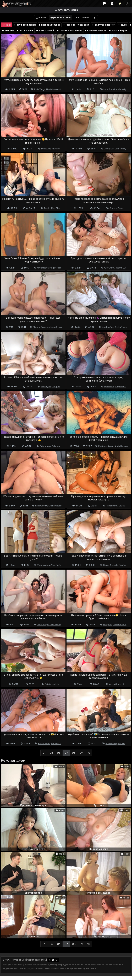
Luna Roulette (110, 89)
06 (58, 752)
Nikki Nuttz (56, 565)
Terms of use (18, 960)
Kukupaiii (56, 386)
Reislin (47, 208)
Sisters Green (117, 208)
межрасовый (45, 30)
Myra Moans (42, 267)
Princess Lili (111, 743)
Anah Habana (121, 446)
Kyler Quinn (109, 267)
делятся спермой (103, 25)
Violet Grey (55, 624)
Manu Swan (56, 327)
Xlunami (56, 148)
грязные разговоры (69, 30)
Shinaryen (46, 386)
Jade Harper (43, 624)
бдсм (122, 25)
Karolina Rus (108, 327)
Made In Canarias (41, 327)
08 (73, 752)
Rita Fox (122, 565)
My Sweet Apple (105, 446)
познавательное (49, 25)
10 (88, 752)
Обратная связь (36, 960)
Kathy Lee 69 (41, 505)
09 (81, 752)
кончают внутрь (95, 30)
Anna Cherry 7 (116, 684)
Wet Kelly (122, 89)
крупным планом (25, 25)
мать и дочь (24, 30)
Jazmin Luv (121, 267)
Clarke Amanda (110, 565)
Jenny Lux (109, 148)
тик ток (8, 30)
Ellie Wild (121, 743)
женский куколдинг (76, 25)
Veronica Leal (43, 565)
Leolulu (122, 505)
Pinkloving (46, 148)
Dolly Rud (107, 624)
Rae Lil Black (112, 505)
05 (51, 752)
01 (44, 752)
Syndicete (109, 386)
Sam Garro (56, 743)
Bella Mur (56, 446)
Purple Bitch (120, 386)
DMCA (6, 960)
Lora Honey (120, 148)
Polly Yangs (39, 89)
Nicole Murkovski (54, 89)
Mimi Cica (55, 208)
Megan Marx (55, 267)
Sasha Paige (121, 327)
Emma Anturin (55, 505)
